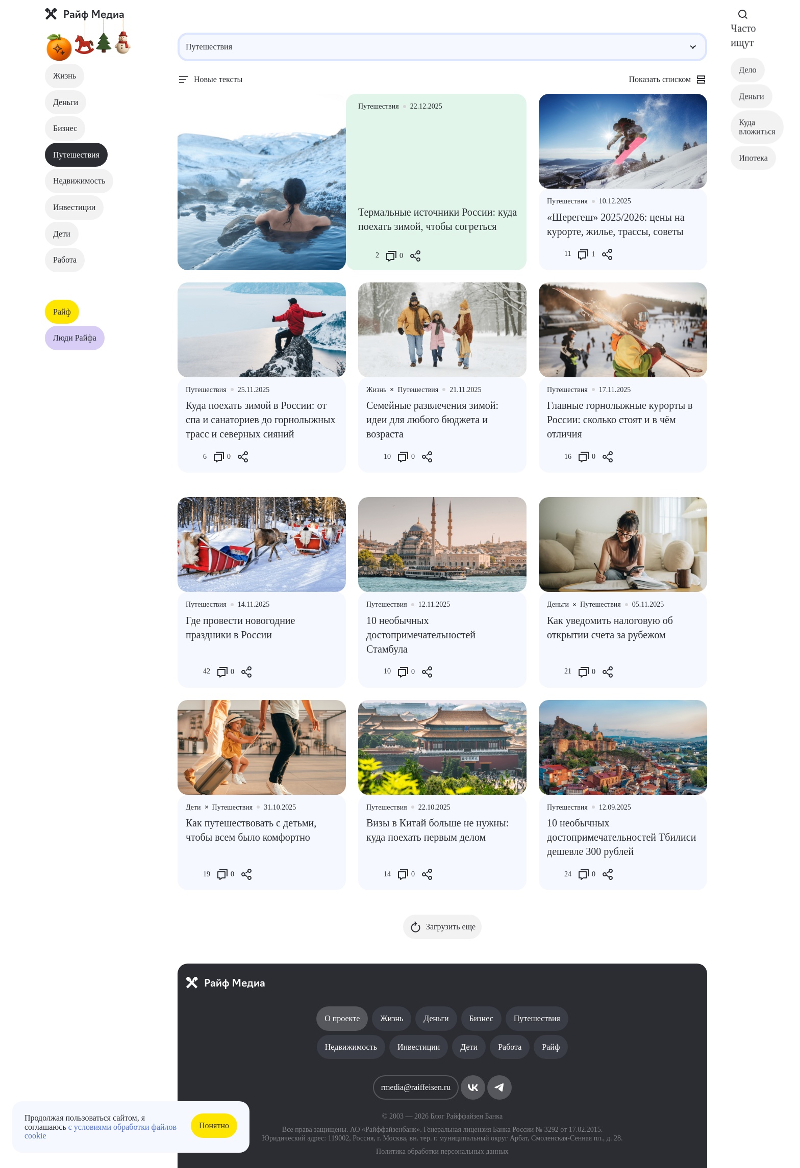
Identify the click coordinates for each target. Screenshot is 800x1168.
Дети (61, 233)
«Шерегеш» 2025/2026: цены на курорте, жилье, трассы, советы (616, 224)
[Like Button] (365, 256)
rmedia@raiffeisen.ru (416, 1087)
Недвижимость (79, 180)
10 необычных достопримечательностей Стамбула (421, 635)
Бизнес (65, 128)
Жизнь (64, 75)
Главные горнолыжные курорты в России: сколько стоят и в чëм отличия (620, 419)
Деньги (65, 102)
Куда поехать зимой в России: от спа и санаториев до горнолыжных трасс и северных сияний (260, 419)
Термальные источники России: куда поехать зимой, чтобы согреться (437, 219)
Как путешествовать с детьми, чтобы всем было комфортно (251, 830)
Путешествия (76, 154)
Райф (62, 311)
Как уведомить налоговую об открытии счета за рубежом (610, 627)
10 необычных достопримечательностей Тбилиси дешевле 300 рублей (621, 837)
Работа (65, 259)
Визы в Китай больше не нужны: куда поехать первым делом (437, 830)
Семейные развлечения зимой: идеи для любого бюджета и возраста (432, 419)
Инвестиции (74, 207)
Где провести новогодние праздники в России (240, 627)
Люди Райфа (74, 337)
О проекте (342, 1018)
